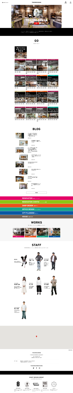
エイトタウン (28, 383)
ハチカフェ (27, 384)
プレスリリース (50, 373)
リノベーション (20, 58)
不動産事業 (27, 381)
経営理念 (19, 373)
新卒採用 (38, 373)
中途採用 (38, 374)
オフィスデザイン (28, 375)
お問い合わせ (49, 379)
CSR (48, 374)
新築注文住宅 (28, 380)
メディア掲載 (49, 376)
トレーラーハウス (28, 382)
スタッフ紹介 (49, 377)
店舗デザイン (28, 374)
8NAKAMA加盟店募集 (51, 382)
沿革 (19, 375)
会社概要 (19, 374)
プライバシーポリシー (51, 383)
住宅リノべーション (29, 373)
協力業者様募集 (50, 380)
